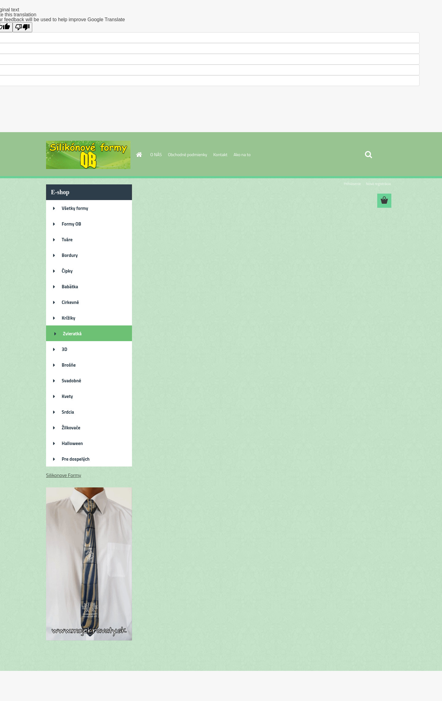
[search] (368, 155)
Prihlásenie (352, 184)
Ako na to (242, 154)
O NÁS (156, 154)
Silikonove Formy (63, 475)
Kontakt (220, 154)
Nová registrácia (378, 184)
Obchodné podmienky (187, 154)
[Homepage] (139, 155)
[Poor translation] (22, 27)
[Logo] (88, 155)
